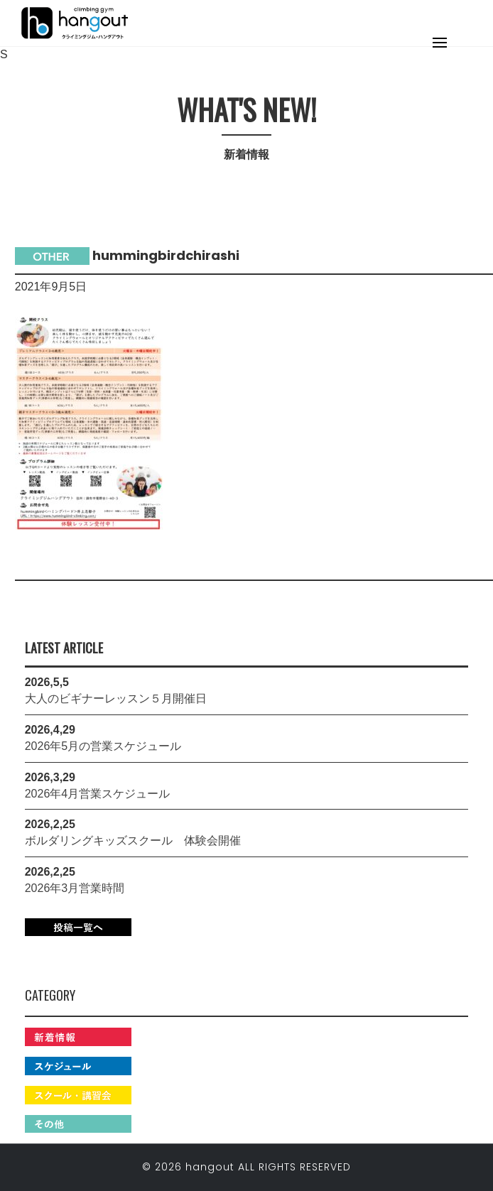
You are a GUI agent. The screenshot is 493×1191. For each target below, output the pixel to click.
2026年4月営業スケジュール (97, 794)
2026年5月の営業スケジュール (103, 746)
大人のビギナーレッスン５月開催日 (116, 698)
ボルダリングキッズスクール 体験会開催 (133, 840)
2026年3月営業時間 (75, 888)
